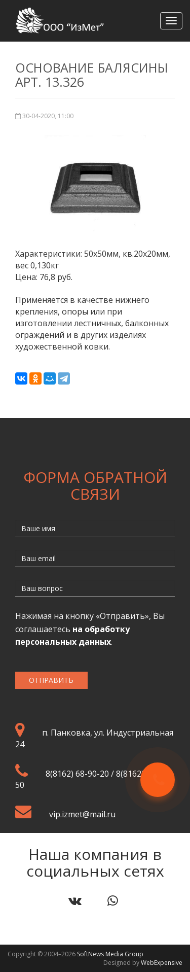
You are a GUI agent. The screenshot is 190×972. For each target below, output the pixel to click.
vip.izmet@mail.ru (82, 814)
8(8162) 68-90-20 (77, 773)
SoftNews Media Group (110, 954)
